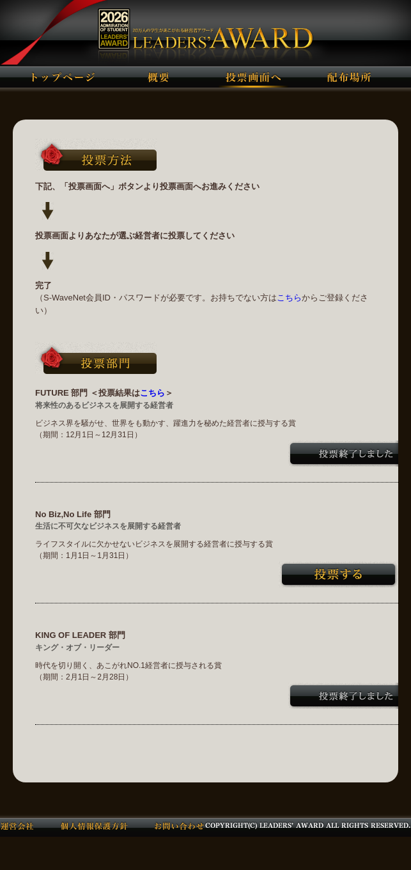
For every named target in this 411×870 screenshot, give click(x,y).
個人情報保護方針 (94, 825)
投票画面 (253, 77)
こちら (289, 297)
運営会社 (17, 825)
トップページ (63, 77)
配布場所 (349, 77)
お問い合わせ (179, 825)
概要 (158, 77)
